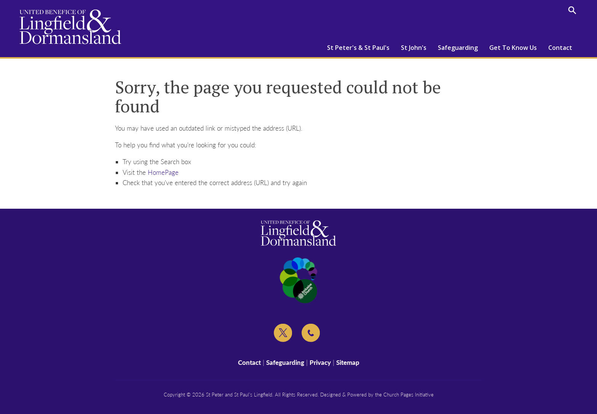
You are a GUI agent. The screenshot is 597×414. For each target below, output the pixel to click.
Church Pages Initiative (408, 395)
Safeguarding (458, 47)
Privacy (320, 362)
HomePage (163, 172)
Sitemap (347, 362)
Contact (560, 47)
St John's (413, 47)
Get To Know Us (513, 47)
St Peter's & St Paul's (358, 47)
